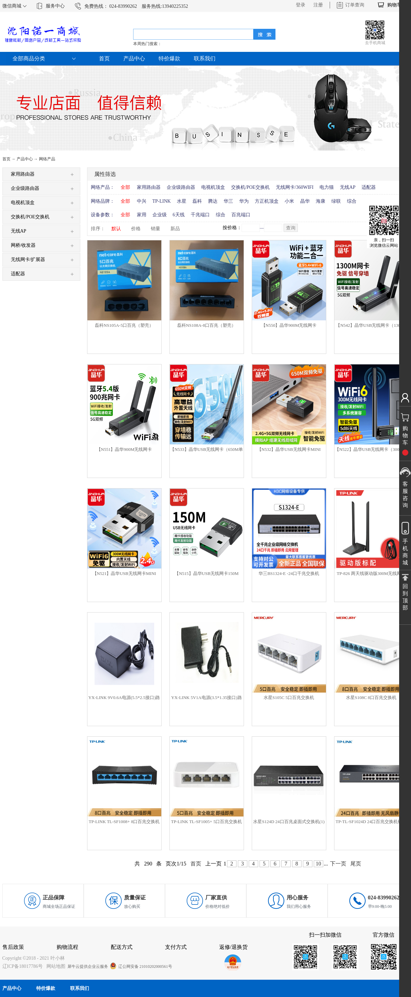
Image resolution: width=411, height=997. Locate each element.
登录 (300, 4)
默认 (116, 228)
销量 (155, 228)
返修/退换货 (233, 947)
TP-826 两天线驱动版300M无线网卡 (371, 573)
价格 (136, 228)
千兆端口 (200, 214)
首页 (104, 58)
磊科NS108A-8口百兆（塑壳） (206, 325)
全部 (125, 187)
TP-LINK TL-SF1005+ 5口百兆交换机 (206, 821)
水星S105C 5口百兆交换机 (289, 697)
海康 (320, 201)
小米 (289, 201)
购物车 (394, 4)
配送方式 (121, 947)
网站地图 (54, 966)
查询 (290, 228)
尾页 (355, 863)
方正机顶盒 (267, 201)
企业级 (159, 214)
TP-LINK (161, 201)
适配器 (369, 187)
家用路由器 (149, 187)
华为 (244, 201)
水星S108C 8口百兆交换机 (371, 697)
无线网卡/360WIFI (294, 187)
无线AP (347, 187)
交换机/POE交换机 (250, 187)
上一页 (213, 863)
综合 (351, 201)
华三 (228, 201)
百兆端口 (240, 214)
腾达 (213, 201)
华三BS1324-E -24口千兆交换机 (289, 573)
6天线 (179, 214)
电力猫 (327, 187)
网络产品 (47, 159)
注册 (318, 4)
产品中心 (25, 159)
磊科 (197, 201)
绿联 (336, 201)
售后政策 (13, 947)
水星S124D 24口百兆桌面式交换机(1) (289, 821)
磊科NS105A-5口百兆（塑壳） (124, 325)
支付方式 (176, 947)
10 (318, 863)
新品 (175, 228)
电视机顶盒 (213, 187)
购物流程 (67, 947)
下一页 (338, 863)
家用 (141, 214)
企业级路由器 (181, 187)
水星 (181, 201)
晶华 (305, 201)
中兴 (141, 201)
